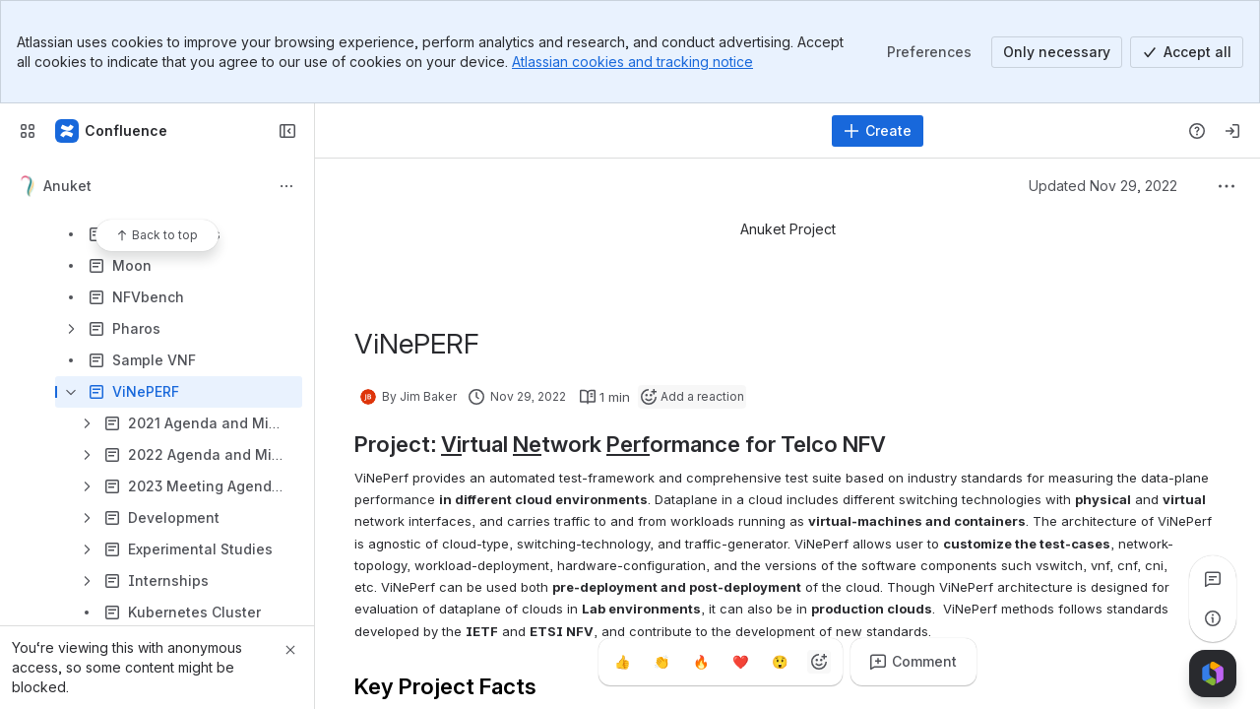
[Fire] (701, 661)
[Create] (877, 131)
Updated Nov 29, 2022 (1103, 185)
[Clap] (661, 661)
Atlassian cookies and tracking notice (632, 61)
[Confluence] (112, 131)
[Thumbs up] (622, 661)
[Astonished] (779, 661)
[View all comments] (1212, 579)
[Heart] (740, 661)
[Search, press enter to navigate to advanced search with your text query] (575, 131)
